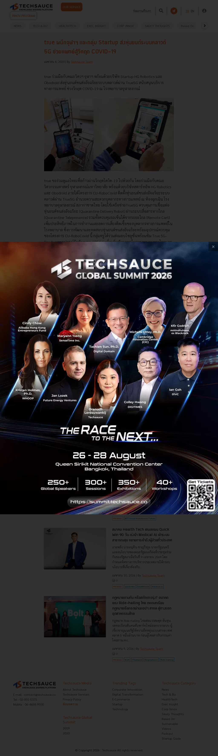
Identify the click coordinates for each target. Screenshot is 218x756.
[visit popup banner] (109, 378)
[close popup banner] (213, 246)
